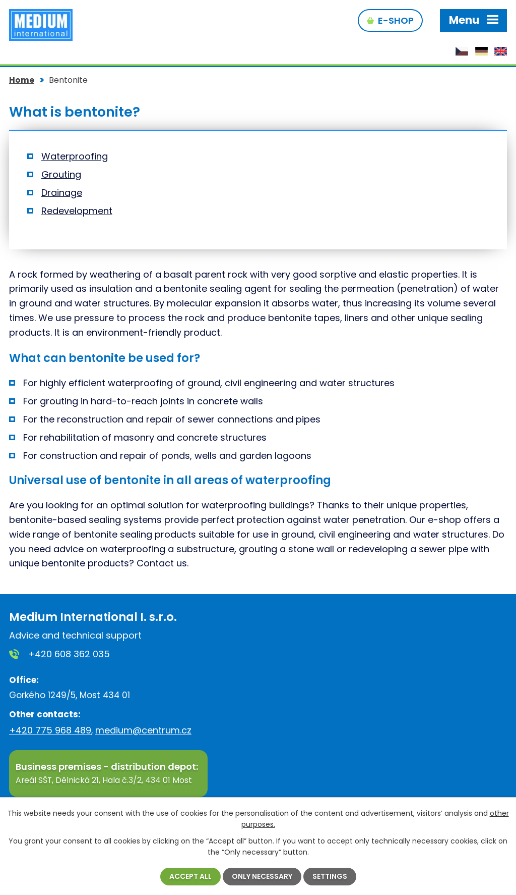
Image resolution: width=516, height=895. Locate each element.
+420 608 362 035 (69, 654)
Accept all (190, 876)
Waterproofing (74, 156)
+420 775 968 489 (50, 730)
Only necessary (262, 876)
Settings (329, 876)
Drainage (61, 192)
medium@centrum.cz (143, 730)
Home (21, 80)
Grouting (61, 174)
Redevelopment (76, 210)
